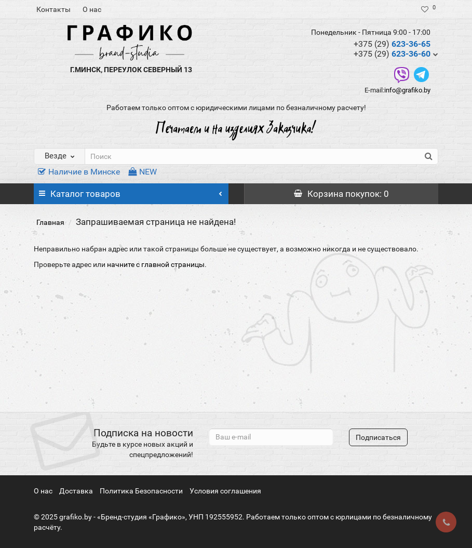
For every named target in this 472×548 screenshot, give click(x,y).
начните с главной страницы (156, 264)
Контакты (53, 9)
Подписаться (378, 437)
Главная (50, 222)
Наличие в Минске (79, 172)
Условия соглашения (225, 491)
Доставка (76, 491)
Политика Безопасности (141, 491)
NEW (142, 172)
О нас (92, 9)
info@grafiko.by (407, 90)
